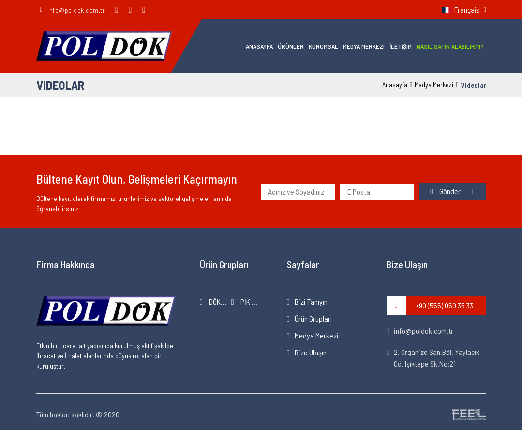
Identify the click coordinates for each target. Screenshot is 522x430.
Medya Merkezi (364, 46)
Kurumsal (323, 46)
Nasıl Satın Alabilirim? (450, 46)
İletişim (400, 46)
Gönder (446, 191)
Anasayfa (259, 46)
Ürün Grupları (313, 318)
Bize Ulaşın (311, 352)
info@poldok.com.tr (420, 330)
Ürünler (291, 46)
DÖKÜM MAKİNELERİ (219, 301)
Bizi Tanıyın (311, 301)
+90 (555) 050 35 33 (430, 305)
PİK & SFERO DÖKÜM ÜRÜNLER (251, 301)
